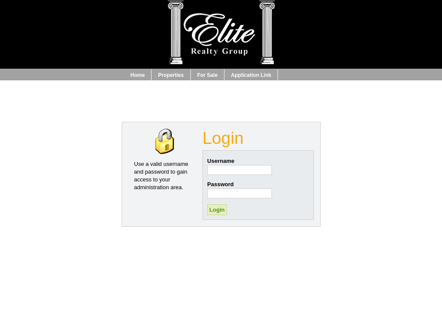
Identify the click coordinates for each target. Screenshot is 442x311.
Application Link (251, 75)
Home (137, 75)
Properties (170, 75)
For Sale (207, 75)
